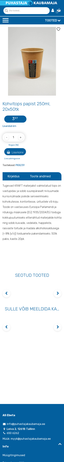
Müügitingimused (14, 455)
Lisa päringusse (12, 158)
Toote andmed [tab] (40, 176)
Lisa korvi (15, 152)
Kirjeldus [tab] (13, 176)
